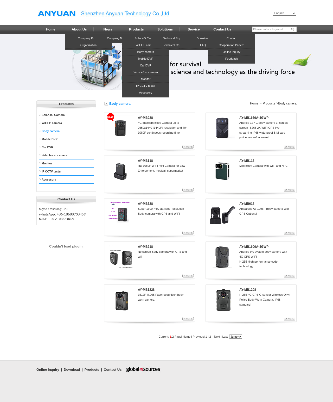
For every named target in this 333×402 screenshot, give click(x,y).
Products (269, 103)
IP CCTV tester (145, 85)
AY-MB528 (145, 204)
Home (254, 103)
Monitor (146, 79)
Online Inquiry (47, 370)
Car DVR (145, 65)
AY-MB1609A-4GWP (253, 247)
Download (72, 370)
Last (225, 336)
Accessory (145, 92)
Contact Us (113, 370)
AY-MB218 (145, 247)
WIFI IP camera (146, 45)
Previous (198, 336)
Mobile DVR (145, 58)
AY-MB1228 (146, 290)
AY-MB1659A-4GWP (253, 118)
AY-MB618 (246, 204)
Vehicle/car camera (145, 72)
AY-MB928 (145, 118)
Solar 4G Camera (146, 38)
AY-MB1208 (247, 290)
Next (216, 336)
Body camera (145, 51)
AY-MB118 (145, 161)
